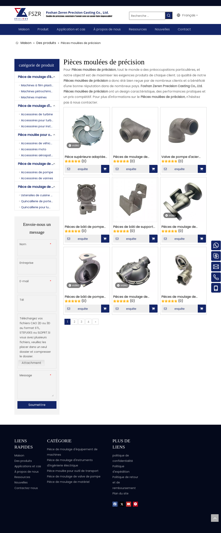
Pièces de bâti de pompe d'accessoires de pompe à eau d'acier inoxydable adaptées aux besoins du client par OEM (85, 226)
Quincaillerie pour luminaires (40, 207)
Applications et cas (27, 466)
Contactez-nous (26, 487)
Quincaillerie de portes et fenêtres (40, 201)
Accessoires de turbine (37, 114)
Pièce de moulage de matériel (38, 186)
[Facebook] (115, 503)
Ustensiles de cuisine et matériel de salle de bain (40, 195)
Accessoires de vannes (37, 178)
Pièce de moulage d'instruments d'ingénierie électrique (38, 105)
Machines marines (34, 97)
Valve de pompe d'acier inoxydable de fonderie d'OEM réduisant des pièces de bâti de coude (182, 156)
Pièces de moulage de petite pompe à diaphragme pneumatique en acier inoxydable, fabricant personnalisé (133, 296)
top (215, 518)
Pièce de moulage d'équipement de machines (38, 76)
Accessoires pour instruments (40, 126)
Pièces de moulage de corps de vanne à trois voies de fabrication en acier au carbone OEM (179, 226)
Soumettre (36, 404)
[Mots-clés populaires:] (171, 15)
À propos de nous (26, 471)
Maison (19, 455)
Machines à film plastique (39, 85)
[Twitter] (121, 503)
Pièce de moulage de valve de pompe (38, 163)
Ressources (22, 476)
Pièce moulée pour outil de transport (38, 134)
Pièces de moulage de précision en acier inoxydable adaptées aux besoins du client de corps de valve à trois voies (133, 156)
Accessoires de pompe (37, 172)
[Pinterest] (135, 503)
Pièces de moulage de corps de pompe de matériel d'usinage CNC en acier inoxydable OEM (182, 296)
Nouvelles (21, 482)
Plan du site (121, 493)
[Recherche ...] (149, 15)
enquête (76, 168)
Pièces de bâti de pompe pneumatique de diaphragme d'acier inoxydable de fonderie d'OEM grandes (84, 296)
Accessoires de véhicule (38, 143)
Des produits (23, 460)
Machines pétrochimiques (39, 91)
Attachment (31, 362)
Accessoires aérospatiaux (39, 155)
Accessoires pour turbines (39, 120)
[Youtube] (128, 503)
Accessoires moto (33, 149)
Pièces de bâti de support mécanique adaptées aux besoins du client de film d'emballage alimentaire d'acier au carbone (133, 226)
